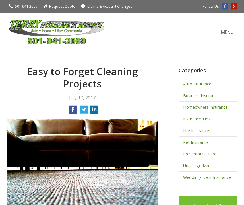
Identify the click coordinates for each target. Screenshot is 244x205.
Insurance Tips (196, 119)
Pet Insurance (196, 142)
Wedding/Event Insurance (207, 177)
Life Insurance (196, 130)
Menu (227, 32)
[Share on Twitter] (84, 111)
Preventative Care (199, 154)
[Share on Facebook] (73, 111)
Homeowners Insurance (205, 107)
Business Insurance (201, 95)
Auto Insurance (197, 84)
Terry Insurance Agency (56, 32)
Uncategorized (197, 165)
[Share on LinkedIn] (94, 111)
